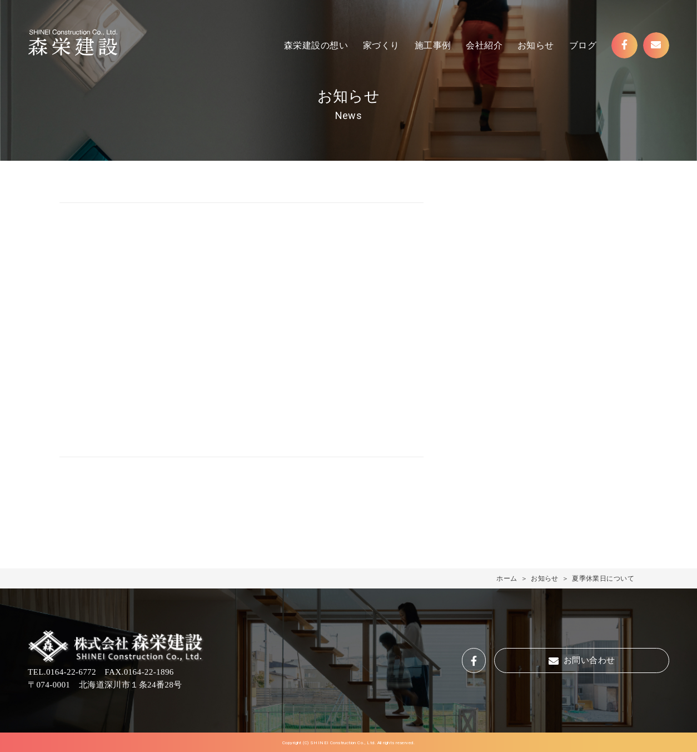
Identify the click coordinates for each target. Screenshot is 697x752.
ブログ (582, 45)
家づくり (381, 45)
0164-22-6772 (71, 671)
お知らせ (535, 45)
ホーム (506, 578)
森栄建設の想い (316, 45)
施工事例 (433, 45)
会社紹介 (484, 45)
